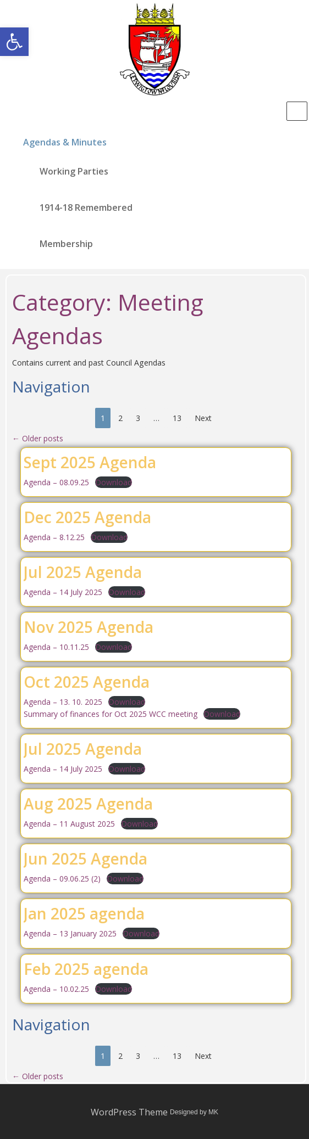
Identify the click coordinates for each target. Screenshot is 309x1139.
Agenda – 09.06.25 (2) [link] (62, 878)
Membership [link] (66, 244)
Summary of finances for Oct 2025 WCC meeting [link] (110, 714)
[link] (14, 41)
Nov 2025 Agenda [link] (88, 626)
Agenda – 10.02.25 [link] (56, 989)
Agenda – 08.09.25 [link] (56, 482)
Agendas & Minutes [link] (65, 142)
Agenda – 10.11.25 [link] (56, 647)
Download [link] (113, 482)
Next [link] (203, 418)
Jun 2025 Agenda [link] (85, 858)
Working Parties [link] (74, 171)
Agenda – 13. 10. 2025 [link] (63, 702)
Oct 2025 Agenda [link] (87, 681)
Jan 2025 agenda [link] (84, 913)
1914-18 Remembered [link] (86, 207)
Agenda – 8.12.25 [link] (54, 537)
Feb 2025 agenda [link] (86, 968)
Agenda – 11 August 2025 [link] (69, 823)
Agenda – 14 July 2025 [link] (63, 592)
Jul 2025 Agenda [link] (83, 572)
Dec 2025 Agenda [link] (87, 517)
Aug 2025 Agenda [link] (88, 803)
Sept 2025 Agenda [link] (90, 462)
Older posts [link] (37, 438)
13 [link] (177, 418)
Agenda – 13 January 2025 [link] (70, 933)
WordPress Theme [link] (129, 1112)
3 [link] (138, 418)
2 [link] (120, 418)
